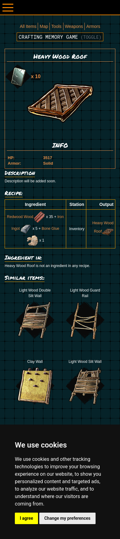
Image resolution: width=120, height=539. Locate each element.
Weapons (74, 26)
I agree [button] (26, 518)
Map (44, 26)
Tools (56, 26)
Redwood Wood (26, 217)
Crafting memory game (60, 36)
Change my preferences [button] (67, 518)
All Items (28, 26)
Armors (93, 26)
